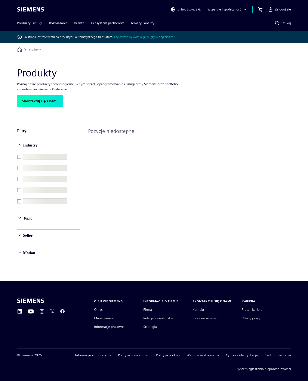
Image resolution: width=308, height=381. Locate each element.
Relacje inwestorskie (158, 318)
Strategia (150, 327)
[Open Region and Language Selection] (185, 9)
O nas (98, 310)
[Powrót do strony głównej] (19, 49)
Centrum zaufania (278, 355)
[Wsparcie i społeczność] (227, 9)
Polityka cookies (168, 355)
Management (104, 318)
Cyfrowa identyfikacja (242, 355)
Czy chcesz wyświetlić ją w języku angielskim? (144, 37)
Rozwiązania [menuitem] (58, 23)
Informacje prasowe (109, 327)
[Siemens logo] (30, 9)
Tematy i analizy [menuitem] (142, 23)
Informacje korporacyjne (93, 355)
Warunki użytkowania (203, 355)
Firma (147, 310)
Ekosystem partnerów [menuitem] (107, 23)
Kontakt (198, 310)
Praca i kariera (252, 310)
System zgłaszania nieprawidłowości (264, 369)
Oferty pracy (251, 318)
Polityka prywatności (133, 355)
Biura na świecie (204, 318)
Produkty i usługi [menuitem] (29, 23)
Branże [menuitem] (79, 23)
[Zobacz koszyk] (260, 9)
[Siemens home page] (30, 301)
